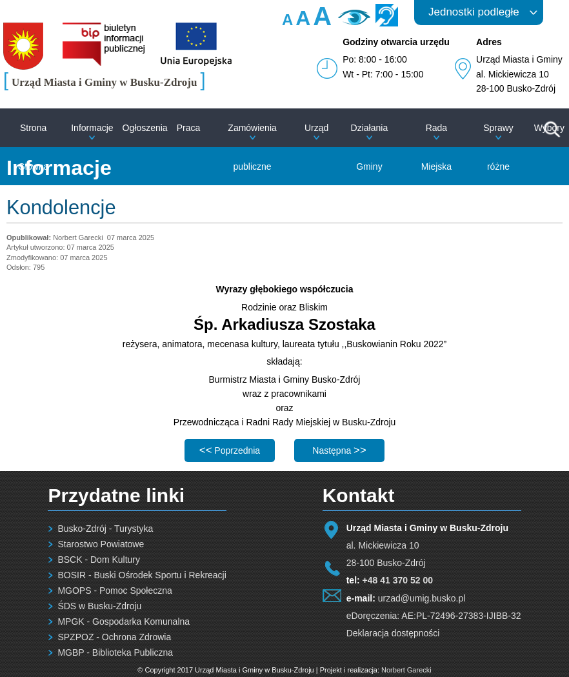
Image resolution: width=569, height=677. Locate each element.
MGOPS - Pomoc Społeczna (114, 590)
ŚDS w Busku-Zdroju (99, 606)
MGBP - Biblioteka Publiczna (115, 652)
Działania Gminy (369, 147)
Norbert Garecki (406, 670)
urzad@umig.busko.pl (422, 598)
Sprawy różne (498, 147)
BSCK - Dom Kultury (98, 559)
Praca (189, 128)
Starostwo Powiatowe (100, 544)
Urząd (316, 128)
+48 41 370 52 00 (398, 580)
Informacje (92, 128)
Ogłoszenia (145, 128)
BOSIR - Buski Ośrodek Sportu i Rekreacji (141, 575)
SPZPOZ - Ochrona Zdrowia (114, 637)
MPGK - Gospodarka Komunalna (123, 621)
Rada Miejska (436, 147)
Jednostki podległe (473, 12)
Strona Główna (33, 147)
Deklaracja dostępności (393, 633)
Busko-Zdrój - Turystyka (105, 528)
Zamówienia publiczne (252, 147)
